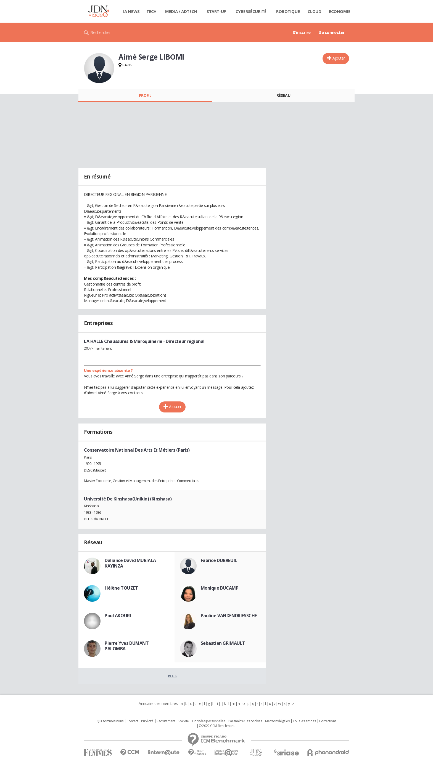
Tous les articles (304, 721)
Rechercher (100, 32)
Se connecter (332, 32)
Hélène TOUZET (121, 588)
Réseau (283, 95)
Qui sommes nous (110, 721)
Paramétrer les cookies (245, 721)
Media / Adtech (181, 11)
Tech (151, 11)
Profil (145, 95)
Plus (172, 675)
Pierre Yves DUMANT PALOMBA (127, 646)
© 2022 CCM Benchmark (216, 726)
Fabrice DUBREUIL (219, 560)
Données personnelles (208, 721)
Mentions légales (277, 721)
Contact (132, 721)
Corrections (327, 721)
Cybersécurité (251, 11)
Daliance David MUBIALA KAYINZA (130, 563)
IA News (131, 11)
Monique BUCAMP (220, 588)
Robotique (288, 11)
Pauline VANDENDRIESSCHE (229, 615)
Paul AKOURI (118, 615)
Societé (183, 721)
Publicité (147, 721)
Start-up (216, 11)
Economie (339, 11)
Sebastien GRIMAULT (223, 643)
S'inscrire (302, 32)
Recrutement (166, 721)
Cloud (314, 11)
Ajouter (338, 58)
